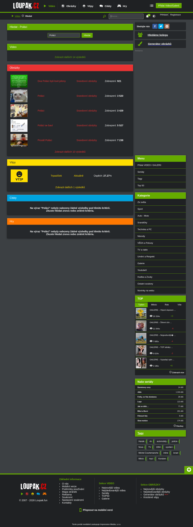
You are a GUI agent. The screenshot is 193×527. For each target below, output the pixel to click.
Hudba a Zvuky (144, 277)
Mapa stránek (69, 491)
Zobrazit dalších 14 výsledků (70, 57)
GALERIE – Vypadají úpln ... (162, 360)
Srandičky (142, 222)
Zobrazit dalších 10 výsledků (70, 151)
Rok (167, 304)
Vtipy (87, 6)
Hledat (28, 16)
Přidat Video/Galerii (168, 5)
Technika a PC (144, 229)
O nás (65, 483)
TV (150, 447)
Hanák (142, 441)
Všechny (178, 426)
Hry (122, 6)
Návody (141, 236)
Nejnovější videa (111, 487)
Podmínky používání (73, 489)
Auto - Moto (143, 215)
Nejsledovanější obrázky (156, 491)
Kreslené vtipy (151, 497)
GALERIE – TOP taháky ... (161, 347)
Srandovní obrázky (87, 81)
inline (166, 453)
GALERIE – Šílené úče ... (161, 322)
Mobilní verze (69, 486)
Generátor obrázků (153, 494)
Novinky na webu (145, 290)
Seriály (140, 172)
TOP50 (105, 496)
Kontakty (66, 502)
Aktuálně (78, 175)
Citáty (105, 6)
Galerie (141, 263)
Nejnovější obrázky (153, 489)
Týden (141, 304)
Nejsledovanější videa (113, 490)
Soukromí (67, 497)
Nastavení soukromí (73, 500)
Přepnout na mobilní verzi (96, 510)
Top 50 (140, 185)
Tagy (139, 178)
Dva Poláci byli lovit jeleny (52, 81)
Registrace (175, 14)
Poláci (41, 95)
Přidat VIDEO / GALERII (149, 165)
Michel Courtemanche (149, 453)
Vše (179, 304)
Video (49, 6)
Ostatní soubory (145, 283)
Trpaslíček (56, 175)
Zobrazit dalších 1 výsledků (70, 187)
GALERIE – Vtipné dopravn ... (163, 310)
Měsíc (154, 304)
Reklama (67, 494)
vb (151, 441)
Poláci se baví (45, 125)
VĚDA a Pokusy (145, 243)
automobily (162, 441)
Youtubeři (142, 270)
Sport (140, 209)
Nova (142, 447)
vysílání (170, 447)
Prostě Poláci (45, 140)
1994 (159, 447)
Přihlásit (164, 14)
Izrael (176, 453)
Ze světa (141, 202)
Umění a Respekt (145, 256)
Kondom (163, 459)
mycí (152, 459)
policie (175, 441)
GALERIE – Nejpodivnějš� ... (163, 335)
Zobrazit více (176, 373)
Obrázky (68, 6)
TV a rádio (142, 249)
